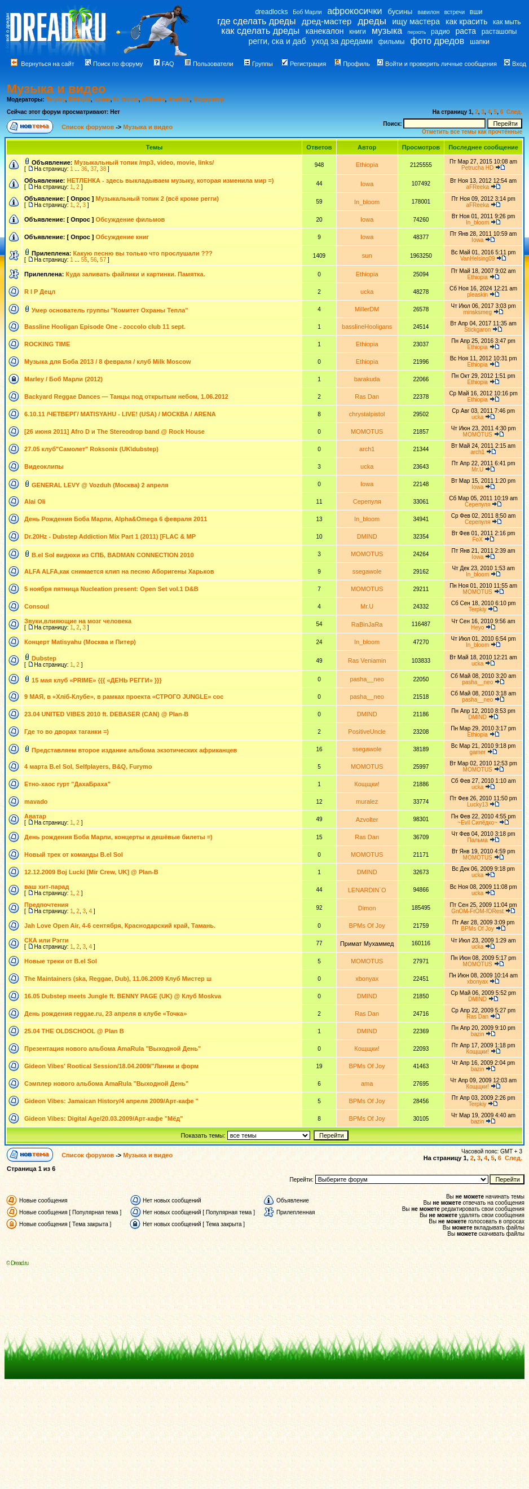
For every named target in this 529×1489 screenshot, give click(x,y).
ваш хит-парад (46, 886)
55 (84, 260)
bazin (477, 1034)
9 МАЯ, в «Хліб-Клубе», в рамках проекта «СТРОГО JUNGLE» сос (123, 696)
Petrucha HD (477, 168)
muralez (367, 801)
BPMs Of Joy (367, 925)
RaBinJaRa (367, 624)
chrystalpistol (367, 414)
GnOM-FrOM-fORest (477, 911)
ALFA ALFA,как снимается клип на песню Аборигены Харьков (119, 571)
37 (93, 169)
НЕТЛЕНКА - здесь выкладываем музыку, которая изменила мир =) (170, 180)
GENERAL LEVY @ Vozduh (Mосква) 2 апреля (100, 485)
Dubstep (44, 658)
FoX (478, 539)
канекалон (325, 31)
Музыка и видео (56, 89)
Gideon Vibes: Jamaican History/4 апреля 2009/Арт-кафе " (111, 1101)
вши (476, 12)
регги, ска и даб (277, 41)
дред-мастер (326, 21)
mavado (36, 801)
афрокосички (354, 11)
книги (357, 32)
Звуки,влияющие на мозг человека (77, 621)
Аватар (35, 816)
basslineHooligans (367, 326)
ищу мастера (416, 21)
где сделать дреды (256, 21)
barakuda (367, 379)
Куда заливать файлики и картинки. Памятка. (135, 274)
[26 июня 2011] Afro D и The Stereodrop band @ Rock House (114, 431)
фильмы (391, 42)
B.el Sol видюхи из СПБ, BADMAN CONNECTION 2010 (113, 555)
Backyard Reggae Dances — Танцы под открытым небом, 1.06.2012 (126, 396)
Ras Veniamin (367, 660)
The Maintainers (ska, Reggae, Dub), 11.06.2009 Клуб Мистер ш (117, 978)
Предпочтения (46, 904)
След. (514, 112)
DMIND (367, 536)
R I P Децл (39, 291)
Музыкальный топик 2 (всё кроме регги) (157, 198)
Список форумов (88, 127)
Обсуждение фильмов (130, 219)
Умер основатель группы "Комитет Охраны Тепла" (110, 310)
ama (367, 1083)
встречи (454, 12)
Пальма (478, 840)
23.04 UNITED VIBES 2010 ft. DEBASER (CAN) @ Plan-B (106, 714)
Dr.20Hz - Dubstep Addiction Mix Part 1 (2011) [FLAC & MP (110, 536)
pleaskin (477, 295)
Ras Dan (367, 396)
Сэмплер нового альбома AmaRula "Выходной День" (106, 1083)
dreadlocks (271, 12)
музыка (387, 31)
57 (103, 260)
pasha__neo (367, 679)
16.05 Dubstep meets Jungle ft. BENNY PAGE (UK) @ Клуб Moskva (122, 996)
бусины (400, 11)
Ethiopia (79, 99)
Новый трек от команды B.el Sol (73, 854)
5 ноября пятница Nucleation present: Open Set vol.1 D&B (111, 588)
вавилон (428, 12)
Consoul (36, 606)
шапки (480, 42)
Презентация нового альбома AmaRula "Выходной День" (112, 1048)
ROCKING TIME (47, 344)
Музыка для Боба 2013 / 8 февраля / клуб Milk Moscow (107, 361)
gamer (477, 752)
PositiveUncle (367, 731)
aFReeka (153, 99)
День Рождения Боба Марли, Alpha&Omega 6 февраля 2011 (115, 519)
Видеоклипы (44, 466)
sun (367, 255)
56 (93, 260)
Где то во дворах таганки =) (66, 731)
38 (103, 169)
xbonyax (366, 978)
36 (84, 169)
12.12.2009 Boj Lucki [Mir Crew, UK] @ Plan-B (91, 872)
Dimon (367, 908)
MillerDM (367, 309)
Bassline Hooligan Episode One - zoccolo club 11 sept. (105, 326)
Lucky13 (477, 804)
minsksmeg (477, 312)
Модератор (208, 99)
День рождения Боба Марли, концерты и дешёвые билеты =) (118, 837)
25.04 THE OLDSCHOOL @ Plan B (74, 1031)
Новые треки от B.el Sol (60, 961)
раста (465, 31)
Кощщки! (367, 784)
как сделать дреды (260, 31)
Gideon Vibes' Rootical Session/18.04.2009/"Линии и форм (111, 1066)
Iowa (366, 183)
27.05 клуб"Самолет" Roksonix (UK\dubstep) (91, 449)
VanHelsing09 (477, 258)
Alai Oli (35, 501)
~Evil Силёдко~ (477, 823)
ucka (366, 291)
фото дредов (437, 41)
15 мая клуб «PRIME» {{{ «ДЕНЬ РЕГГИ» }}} (97, 680)
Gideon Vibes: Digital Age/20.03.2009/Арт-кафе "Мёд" (103, 1118)
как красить (466, 21)
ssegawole (367, 571)
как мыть (507, 22)
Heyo (477, 627)
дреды (372, 21)
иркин (102, 99)
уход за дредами (342, 41)
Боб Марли (307, 12)
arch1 (367, 449)
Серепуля (367, 501)
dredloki (179, 99)
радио (440, 32)
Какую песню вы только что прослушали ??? (143, 253)
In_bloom (125, 99)
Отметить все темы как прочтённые (472, 132)
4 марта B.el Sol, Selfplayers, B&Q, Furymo (88, 766)
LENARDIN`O (367, 890)
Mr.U (477, 469)
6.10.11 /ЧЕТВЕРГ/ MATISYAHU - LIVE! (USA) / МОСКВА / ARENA (120, 414)
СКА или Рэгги (46, 940)
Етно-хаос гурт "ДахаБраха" (67, 784)
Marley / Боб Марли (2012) (63, 379)
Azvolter (367, 819)
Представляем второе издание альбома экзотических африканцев (134, 750)
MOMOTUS (367, 431)
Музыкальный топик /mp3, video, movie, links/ (144, 162)
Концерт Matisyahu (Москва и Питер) (80, 641)
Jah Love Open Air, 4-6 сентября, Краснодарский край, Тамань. (119, 925)
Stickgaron (477, 330)
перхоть (417, 32)
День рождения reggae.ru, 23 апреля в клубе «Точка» (105, 1013)
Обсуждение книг (122, 237)
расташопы (499, 32)
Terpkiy (55, 99)
